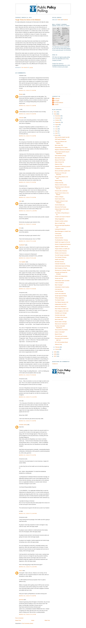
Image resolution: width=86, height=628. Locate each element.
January (57, 349)
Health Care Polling (59, 259)
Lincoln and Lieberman (60, 293)
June (56, 128)
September (58, 122)
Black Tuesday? (59, 285)
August (57, 124)
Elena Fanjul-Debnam (58, 102)
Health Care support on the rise (62, 242)
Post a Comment (19, 618)
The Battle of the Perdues (61, 317)
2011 (55, 111)
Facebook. (65, 19)
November (57, 118)
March (56, 135)
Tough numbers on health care (62, 248)
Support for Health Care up (61, 246)
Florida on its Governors (60, 253)
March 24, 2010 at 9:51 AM (27, 258)
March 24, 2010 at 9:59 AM (27, 288)
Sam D (20, 570)
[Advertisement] (62, 81)
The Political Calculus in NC (61, 302)
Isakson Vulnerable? (60, 332)
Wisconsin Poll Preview (60, 207)
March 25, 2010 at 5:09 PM (27, 595)
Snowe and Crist (59, 278)
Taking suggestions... (60, 297)
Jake (20, 201)
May (56, 131)
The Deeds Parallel (59, 300)
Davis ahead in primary (60, 155)
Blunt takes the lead (59, 157)
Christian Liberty (23, 424)
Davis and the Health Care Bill (62, 137)
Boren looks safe (59, 319)
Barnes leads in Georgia (61, 321)
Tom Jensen (55, 104)
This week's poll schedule (61, 336)
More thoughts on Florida (61, 268)
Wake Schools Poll (59, 162)
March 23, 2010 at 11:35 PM (28, 210)
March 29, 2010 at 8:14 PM (27, 614)
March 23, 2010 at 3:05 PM (27, 90)
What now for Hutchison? (61, 323)
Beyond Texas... (59, 334)
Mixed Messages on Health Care (63, 231)
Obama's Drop (58, 344)
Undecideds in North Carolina (62, 287)
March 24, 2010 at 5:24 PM (27, 455)
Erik (20, 228)
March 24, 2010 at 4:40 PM (27, 420)
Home (32, 620)
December (57, 115)
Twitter (59, 19)
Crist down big (58, 289)
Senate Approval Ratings (61, 295)
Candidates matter (59, 168)
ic (19, 109)
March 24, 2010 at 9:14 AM (27, 241)
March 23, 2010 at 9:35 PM (27, 197)
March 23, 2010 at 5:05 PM (27, 113)
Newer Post (18, 620)
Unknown (21, 117)
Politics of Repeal (59, 196)
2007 (55, 356)
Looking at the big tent (60, 229)
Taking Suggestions (59, 219)
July (56, 126)
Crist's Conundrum (59, 282)
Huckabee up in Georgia (61, 313)
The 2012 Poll (58, 235)
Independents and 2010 (60, 304)
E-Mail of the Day (59, 182)
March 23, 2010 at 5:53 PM (27, 182)
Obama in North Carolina (61, 184)
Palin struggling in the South (61, 311)
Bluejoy (21, 94)
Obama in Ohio (58, 164)
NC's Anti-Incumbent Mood (61, 342)
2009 (55, 352)
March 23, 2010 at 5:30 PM (27, 136)
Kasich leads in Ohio (60, 198)
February (57, 347)
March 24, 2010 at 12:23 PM (28, 397)
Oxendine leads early (60, 315)
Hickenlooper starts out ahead (62, 280)
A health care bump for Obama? (62, 216)
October (57, 120)
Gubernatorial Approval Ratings (62, 266)
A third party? (58, 233)
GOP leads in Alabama (60, 139)
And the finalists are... (60, 204)
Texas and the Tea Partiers (61, 329)
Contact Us (55, 363)
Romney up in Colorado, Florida (62, 270)
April (56, 133)
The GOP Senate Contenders (62, 255)
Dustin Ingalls (56, 100)
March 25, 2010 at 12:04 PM (28, 566)
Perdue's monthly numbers (61, 221)
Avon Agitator (22, 261)
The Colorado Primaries (60, 257)
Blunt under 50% (59, 145)
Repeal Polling (58, 180)
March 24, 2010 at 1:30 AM (27, 224)
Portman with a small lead (61, 190)
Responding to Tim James (61, 147)
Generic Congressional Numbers (63, 244)
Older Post (47, 620)
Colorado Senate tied (60, 263)
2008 (55, 354)
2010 (55, 114)
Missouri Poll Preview (60, 160)
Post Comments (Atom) (27, 623)
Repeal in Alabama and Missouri (62, 149)
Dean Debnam (56, 98)
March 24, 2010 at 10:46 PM (28, 513)
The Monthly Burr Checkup (61, 240)
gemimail (21, 599)
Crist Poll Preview (59, 291)
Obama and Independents (61, 276)
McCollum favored (59, 261)
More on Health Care (60, 223)
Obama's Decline (59, 237)
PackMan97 (22, 245)
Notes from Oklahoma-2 (60, 306)
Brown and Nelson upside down (62, 170)
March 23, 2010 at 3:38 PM (27, 105)
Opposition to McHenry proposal (62, 166)
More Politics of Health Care (61, 308)
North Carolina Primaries (61, 250)
